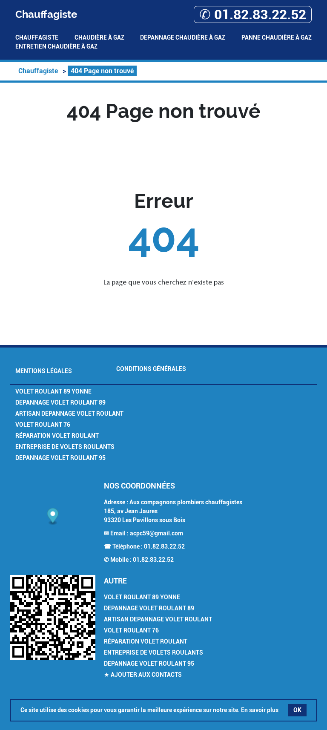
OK (297, 710)
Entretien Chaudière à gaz (56, 46)
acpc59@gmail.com (156, 533)
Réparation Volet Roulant (57, 435)
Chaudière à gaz (99, 37)
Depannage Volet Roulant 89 (60, 402)
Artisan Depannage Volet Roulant (69, 413)
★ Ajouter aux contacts (143, 674)
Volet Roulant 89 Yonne (53, 391)
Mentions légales (43, 371)
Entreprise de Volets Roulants (65, 446)
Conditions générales (151, 368)
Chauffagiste (36, 37)
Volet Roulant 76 (42, 424)
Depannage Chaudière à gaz (182, 37)
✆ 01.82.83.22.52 (252, 14)
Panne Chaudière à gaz (276, 37)
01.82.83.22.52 (164, 546)
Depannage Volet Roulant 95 (60, 457)
